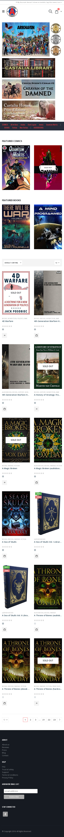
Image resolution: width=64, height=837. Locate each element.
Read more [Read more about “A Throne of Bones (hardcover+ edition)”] (36, 703)
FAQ (3, 767)
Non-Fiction (24, 127)
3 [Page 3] (35, 719)
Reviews (5, 747)
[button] (4, 11)
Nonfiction (12, 318)
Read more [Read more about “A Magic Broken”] (4, 482)
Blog (4, 752)
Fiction (14, 127)
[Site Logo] (12, 11)
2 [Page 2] (30, 719)
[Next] (59, 719)
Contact (5, 755)
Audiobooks (7, 392)
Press (4, 750)
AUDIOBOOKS (38, 127)
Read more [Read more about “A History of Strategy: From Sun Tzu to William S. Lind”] (36, 409)
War (25, 318)
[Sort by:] (12, 262)
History (21, 392)
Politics (20, 318)
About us (5, 744)
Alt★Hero (14, 124)
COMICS (5, 124)
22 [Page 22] (49, 719)
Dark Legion (32, 124)
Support (5, 772)
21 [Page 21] (43, 719)
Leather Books (39, 539)
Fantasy (10, 466)
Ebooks (42, 318)
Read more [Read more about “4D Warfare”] (4, 335)
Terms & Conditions (10, 775)
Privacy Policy (7, 777)
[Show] (57, 262)
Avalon (23, 124)
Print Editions (57, 686)
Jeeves (41, 124)
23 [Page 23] (54, 719)
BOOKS (7, 127)
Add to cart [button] (36, 335)
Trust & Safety (8, 769)
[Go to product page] (16, 293)
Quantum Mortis (52, 124)
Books (4, 318)
